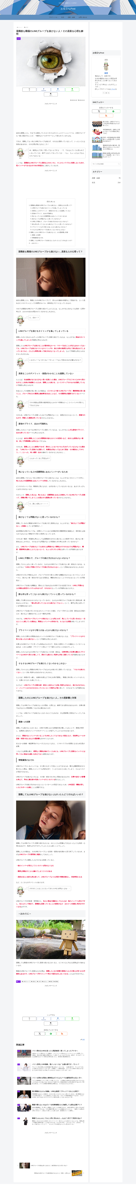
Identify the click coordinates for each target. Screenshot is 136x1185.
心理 (39, 978)
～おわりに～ (34, 240)
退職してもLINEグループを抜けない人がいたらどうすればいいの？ (51, 237)
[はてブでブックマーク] (50, 90)
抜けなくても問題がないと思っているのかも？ (46, 214)
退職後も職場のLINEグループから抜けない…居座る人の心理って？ (51, 200)
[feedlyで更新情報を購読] (51, 1025)
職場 (50, 978)
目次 (48, 197)
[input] (106, 164)
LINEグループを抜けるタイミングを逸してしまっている (49, 203)
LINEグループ (26, 978)
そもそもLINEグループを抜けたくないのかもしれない (49, 226)
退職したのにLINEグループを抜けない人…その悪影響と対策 (49, 229)
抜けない (44, 978)
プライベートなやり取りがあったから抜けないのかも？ (49, 223)
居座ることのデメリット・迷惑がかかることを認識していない (51, 206)
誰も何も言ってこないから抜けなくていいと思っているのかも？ (52, 220)
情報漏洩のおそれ (37, 234)
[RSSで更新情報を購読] (55, 1025)
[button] (74, 90)
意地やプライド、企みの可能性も (42, 209)
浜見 (106, 73)
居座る (33, 978)
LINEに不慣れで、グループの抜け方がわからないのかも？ (50, 217)
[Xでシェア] (27, 90)
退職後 (56, 978)
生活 (18, 978)
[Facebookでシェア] (39, 90)
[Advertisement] (51, 112)
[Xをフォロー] (47, 1025)
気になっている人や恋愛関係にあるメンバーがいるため (49, 212)
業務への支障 (36, 231)
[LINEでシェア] (62, 90)
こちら (113, 89)
